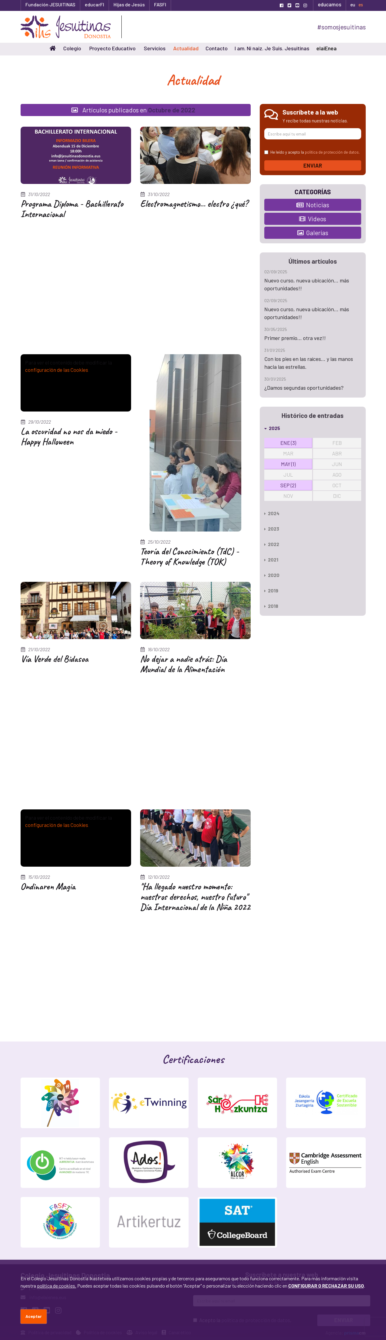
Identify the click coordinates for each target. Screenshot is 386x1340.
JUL (288, 475)
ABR (337, 453)
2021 (271, 559)
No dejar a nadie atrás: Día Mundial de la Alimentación (183, 664)
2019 (271, 590)
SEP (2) (288, 485)
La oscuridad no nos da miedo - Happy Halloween (69, 436)
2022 (271, 544)
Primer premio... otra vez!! (295, 338)
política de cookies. (56, 1285)
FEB (337, 443)
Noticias (312, 204)
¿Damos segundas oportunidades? (304, 387)
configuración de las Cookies (56, 370)
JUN (337, 464)
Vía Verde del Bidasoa (54, 659)
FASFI (160, 4)
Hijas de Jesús (129, 4)
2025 (272, 428)
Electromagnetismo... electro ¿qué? (194, 203)
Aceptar (33, 1316)
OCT (336, 485)
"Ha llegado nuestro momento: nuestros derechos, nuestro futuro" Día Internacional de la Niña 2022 (195, 897)
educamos (329, 4)
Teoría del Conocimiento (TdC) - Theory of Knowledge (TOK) (189, 556)
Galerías (312, 232)
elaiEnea (326, 48)
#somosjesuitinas (341, 27)
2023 (271, 529)
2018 (271, 606)
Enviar (312, 165)
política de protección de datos (332, 152)
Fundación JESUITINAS (50, 4)
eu (352, 4)
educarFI (94, 4)
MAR (288, 453)
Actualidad (186, 48)
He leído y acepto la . (312, 152)
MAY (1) (288, 464)
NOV (288, 496)
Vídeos (312, 218)
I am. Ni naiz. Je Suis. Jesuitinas (272, 48)
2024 (271, 513)
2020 (271, 575)
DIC (337, 496)
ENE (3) (288, 443)
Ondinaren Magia (48, 886)
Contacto (217, 48)
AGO (336, 475)
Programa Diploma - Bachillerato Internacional (72, 209)
